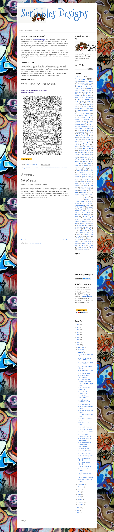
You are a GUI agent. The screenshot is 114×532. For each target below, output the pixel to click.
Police (90, 192)
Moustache (86, 183)
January (80, 504)
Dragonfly (82, 134)
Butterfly (89, 101)
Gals (76, 152)
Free (76, 148)
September (81, 484)
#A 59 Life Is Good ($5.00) (85, 432)
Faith (92, 137)
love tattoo (84, 174)
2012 (78, 512)
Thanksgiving (87, 229)
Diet (90, 124)
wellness (77, 243)
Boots (81, 97)
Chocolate (77, 114)
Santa (82, 201)
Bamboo (83, 88)
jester (76, 167)
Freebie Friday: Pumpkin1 (85, 477)
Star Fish (85, 218)
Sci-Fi (83, 203)
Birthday (77, 95)
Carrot (76, 108)
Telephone (88, 227)
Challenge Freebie (87, 110)
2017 (78, 340)
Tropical (80, 236)
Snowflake (77, 214)
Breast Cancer (89, 97)
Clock (80, 115)
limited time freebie (82, 170)
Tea (92, 225)
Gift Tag (78, 154)
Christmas (86, 114)
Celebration (89, 108)
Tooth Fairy (80, 232)
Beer (76, 92)
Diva (88, 130)
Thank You (78, 229)
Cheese (80, 112)
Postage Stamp (83, 194)
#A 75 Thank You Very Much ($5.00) (84, 396)
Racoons (87, 196)
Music (85, 185)
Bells (80, 92)
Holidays (80, 163)
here (85, 294)
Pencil (76, 190)
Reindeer (87, 198)
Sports (76, 216)
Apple (76, 85)
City (75, 115)
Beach (83, 90)
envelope (80, 137)
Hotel (89, 163)
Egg (89, 135)
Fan (83, 139)
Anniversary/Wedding (83, 83)
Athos (91, 85)
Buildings (87, 99)
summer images (86, 221)
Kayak (81, 167)
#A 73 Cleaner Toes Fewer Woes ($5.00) (85, 363)
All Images (28, 167)
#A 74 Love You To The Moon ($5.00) (84, 359)
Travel (78, 234)
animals (91, 81)
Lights (91, 169)
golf (75, 156)
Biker (90, 92)
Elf (75, 137)
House (76, 165)
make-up (83, 176)
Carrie (89, 106)
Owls (83, 189)
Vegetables (77, 241)
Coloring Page (35, 167)
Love (76, 174)
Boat (84, 95)
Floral (46, 167)
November (81, 349)
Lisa (92, 170)
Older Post (65, 240)
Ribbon (87, 199)
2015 (78, 345)
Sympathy (86, 223)
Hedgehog (85, 161)
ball (77, 88)
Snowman (87, 214)
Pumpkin (78, 196)
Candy (84, 104)
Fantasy (88, 139)
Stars (91, 218)
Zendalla (86, 249)
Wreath (79, 249)
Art (86, 85)
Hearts (54, 167)
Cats (81, 108)
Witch (91, 245)
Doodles (42, 167)
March (80, 499)
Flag (76, 143)
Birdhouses (77, 94)
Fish (89, 141)
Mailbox (77, 176)
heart (89, 159)
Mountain (89, 181)
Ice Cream (84, 165)
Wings (76, 245)
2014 (78, 507)
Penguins (83, 190)
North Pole (83, 187)
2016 (78, 342)
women (79, 247)
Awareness (79, 86)
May (79, 494)
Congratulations (86, 119)
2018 (78, 337)
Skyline (89, 210)
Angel (83, 81)
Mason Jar (85, 178)
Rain (92, 196)
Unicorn (84, 238)
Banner (89, 88)
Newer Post (24, 240)
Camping (77, 104)
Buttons (76, 103)
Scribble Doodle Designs (83, 205)
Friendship (81, 150)
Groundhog (88, 156)
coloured (77, 119)
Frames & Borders (84, 146)
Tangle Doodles (81, 225)
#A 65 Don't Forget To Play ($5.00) (84, 388)
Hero (92, 161)
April (79, 497)
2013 (78, 510)
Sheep (80, 209)
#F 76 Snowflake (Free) (84, 466)
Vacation (90, 238)
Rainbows (79, 198)
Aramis (81, 84)
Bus (83, 101)
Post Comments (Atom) (35, 243)
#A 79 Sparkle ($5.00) (84, 404)
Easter (76, 135)
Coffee (85, 115)
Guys (76, 158)
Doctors (77, 132)
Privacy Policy (28, 30)
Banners (77, 90)
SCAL (89, 201)
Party (88, 189)
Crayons (91, 121)
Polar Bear (83, 192)
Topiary (87, 232)
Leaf (57, 167)
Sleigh (76, 212)
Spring (85, 216)
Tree (91, 234)
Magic (90, 174)
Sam (77, 201)
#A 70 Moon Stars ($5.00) (85, 370)
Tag (92, 223)
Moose (82, 181)
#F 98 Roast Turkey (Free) (85, 456)
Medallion (77, 179)
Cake (81, 103)
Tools (86, 230)
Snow (88, 212)
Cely (79, 110)
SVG (80, 223)
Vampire (89, 239)
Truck (88, 236)
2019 (78, 335)
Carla (85, 106)
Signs (83, 210)
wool (85, 247)
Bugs (78, 99)
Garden (83, 152)
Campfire (88, 103)
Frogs (88, 150)
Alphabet (77, 81)
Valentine (80, 239)
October (80, 352)
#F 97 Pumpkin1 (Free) (84, 453)
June (79, 492)
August (80, 487)
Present (91, 194)
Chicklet (88, 112)
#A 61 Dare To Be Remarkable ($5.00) (84, 435)
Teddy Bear (80, 227)
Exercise (86, 137)
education (84, 135)
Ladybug (79, 169)
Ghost (91, 152)
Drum (90, 134)
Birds (87, 94)
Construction (78, 121)
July (79, 489)
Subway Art (88, 219)
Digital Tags (81, 130)
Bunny (76, 101)
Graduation (81, 156)
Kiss (92, 167)
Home (21, 30)
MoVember (77, 185)
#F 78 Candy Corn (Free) (85, 429)
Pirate (76, 192)
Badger (91, 86)
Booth (76, 97)
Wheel (83, 243)
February (81, 502)
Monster (89, 179)
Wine (89, 243)
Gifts (83, 154)
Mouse (76, 183)
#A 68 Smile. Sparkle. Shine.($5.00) (84, 376)
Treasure (86, 234)
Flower (50, 167)
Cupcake (80, 123)
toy (92, 232)
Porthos (76, 194)
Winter (83, 245)
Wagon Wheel (87, 241)
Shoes (61, 167)
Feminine (77, 141)
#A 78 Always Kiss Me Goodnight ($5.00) (84, 400)
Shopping (77, 210)
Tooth (91, 230)
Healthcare (81, 159)
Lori (89, 172)
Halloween (84, 158)
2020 (78, 332)
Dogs (82, 132)
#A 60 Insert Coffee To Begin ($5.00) (84, 439)
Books (89, 95)
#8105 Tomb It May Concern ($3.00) (83, 447)
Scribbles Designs (54, 13)
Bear (90, 90)
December (81, 347)
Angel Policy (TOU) (40, 30)
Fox (76, 146)
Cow (85, 121)
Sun (76, 223)
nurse (90, 187)
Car (80, 106)
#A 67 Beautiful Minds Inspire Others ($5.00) (85, 380)
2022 (78, 327)
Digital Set (90, 128)
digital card (77, 126)
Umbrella (77, 238)
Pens (90, 190)
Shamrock (90, 207)
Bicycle (85, 92)
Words (91, 247)
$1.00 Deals (79, 77)
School (77, 203)
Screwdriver (90, 203)
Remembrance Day (79, 199)
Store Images (80, 219)
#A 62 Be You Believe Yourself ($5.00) (84, 392)
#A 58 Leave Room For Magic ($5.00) (84, 443)
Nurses (76, 189)
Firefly (83, 141)
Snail (82, 212)
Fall (77, 139)
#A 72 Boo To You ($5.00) (85, 427)
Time (76, 230)
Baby (86, 86)
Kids (86, 167)
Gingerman (88, 154)
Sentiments (78, 207)
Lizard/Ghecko (81, 172)
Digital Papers (79, 128)
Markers (76, 178)
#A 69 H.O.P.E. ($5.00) (84, 373)
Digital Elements (86, 126)
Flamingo (81, 143)
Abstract (89, 77)
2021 (78, 329)
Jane (90, 165)
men (84, 179)
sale (92, 199)
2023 (78, 325)
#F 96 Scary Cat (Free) (84, 451)
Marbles (89, 176)
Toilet (80, 230)
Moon (76, 181)
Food (86, 145)
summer (77, 221)
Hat (92, 158)
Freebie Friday (88, 148)
